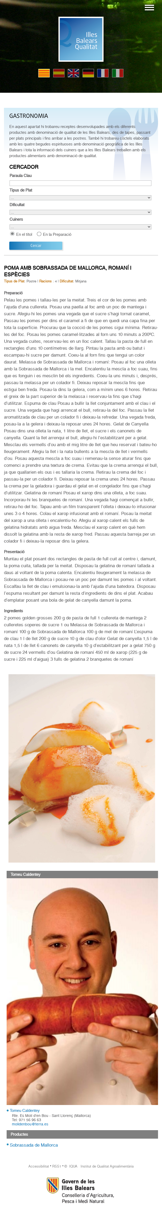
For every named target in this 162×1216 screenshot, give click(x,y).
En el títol (24, 234)
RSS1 (56, 1166)
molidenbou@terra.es (30, 1124)
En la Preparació (57, 234)
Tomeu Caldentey (25, 1110)
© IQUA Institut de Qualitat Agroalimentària (99, 1166)
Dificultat (17, 204)
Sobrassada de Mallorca (34, 1145)
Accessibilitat (38, 1166)
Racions (45, 281)
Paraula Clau (21, 175)
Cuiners (16, 219)
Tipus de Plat (21, 190)
